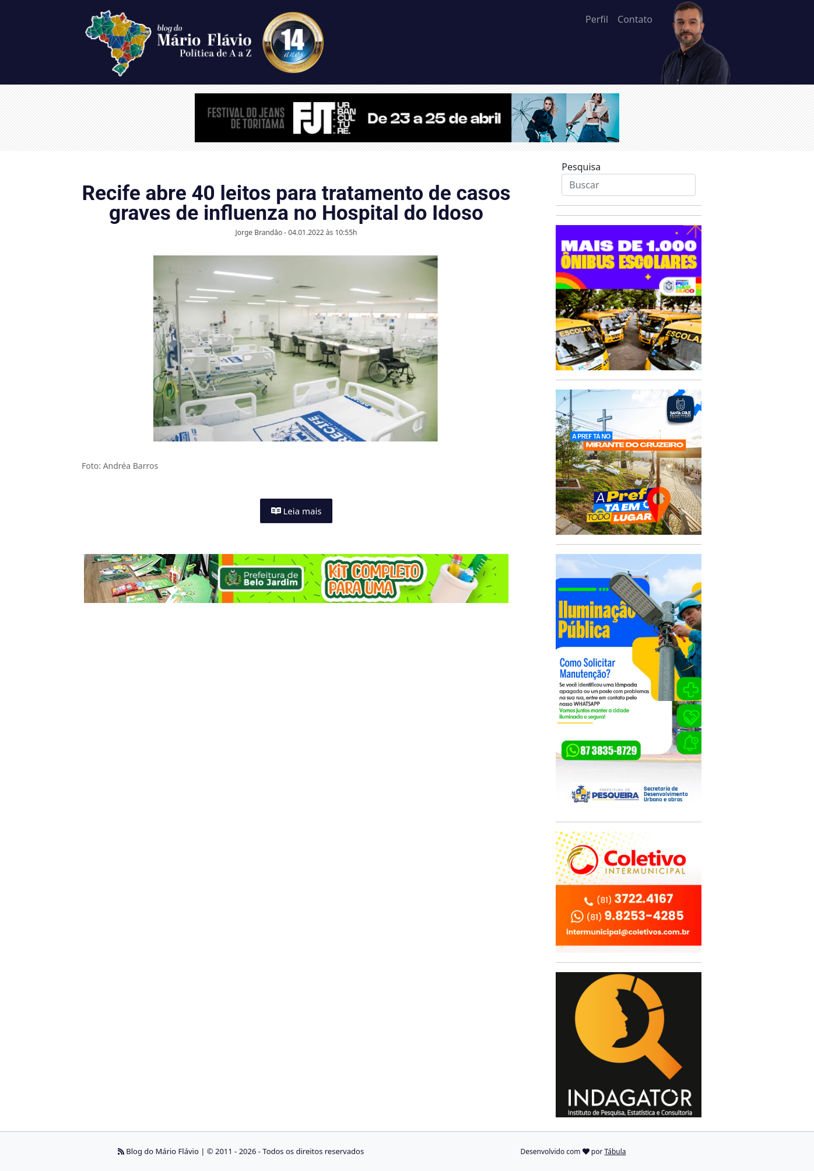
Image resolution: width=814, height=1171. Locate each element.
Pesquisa (581, 166)
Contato (634, 19)
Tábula (615, 1151)
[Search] (628, 185)
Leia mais (296, 511)
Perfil (596, 19)
